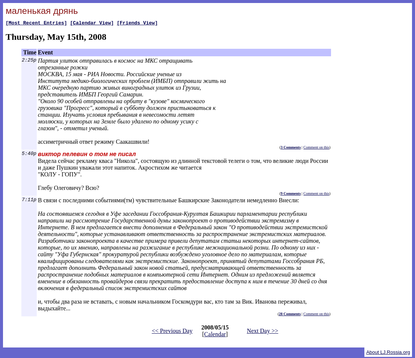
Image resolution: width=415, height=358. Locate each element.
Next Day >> (262, 332)
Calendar (215, 335)
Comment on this (316, 148)
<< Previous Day (172, 332)
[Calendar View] (92, 23)
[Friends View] (137, 23)
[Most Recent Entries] (36, 23)
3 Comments (291, 148)
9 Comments (291, 195)
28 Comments (290, 315)
